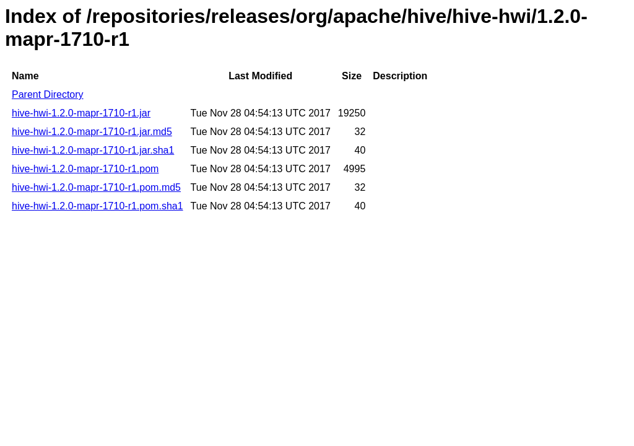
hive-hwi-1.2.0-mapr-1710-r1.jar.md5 (92, 131)
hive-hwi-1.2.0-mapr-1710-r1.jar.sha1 (93, 150)
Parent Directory (48, 94)
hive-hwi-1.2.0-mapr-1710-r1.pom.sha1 (97, 206)
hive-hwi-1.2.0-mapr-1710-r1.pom (85, 169)
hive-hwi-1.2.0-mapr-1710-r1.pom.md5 (96, 187)
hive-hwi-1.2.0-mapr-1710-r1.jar (81, 113)
